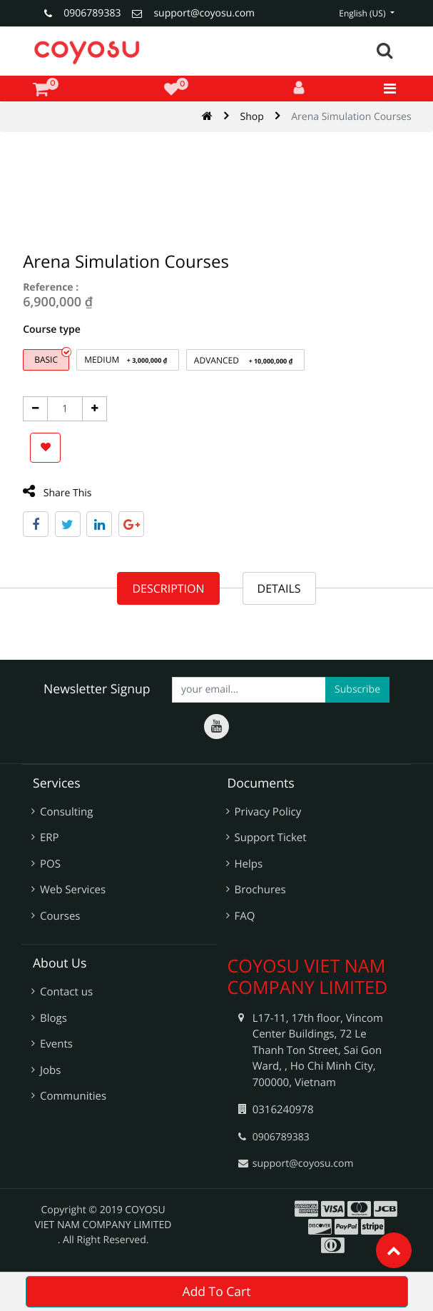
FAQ (245, 916)
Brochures (260, 890)
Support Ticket (271, 837)
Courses (60, 916)
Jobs (50, 1070)
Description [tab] (168, 588)
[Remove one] (32, 408)
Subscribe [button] (357, 689)
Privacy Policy (268, 812)
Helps (249, 864)
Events (56, 1044)
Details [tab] (279, 588)
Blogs (53, 1018)
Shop (252, 117)
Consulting (66, 812)
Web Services (73, 890)
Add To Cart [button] (217, 1291)
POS (50, 864)
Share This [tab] (54, 492)
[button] (42, 448)
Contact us (66, 992)
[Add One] (91, 408)
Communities (73, 1096)
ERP (49, 837)
